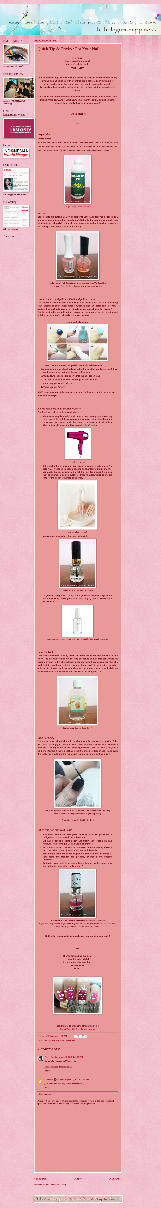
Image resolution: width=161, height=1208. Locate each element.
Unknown (48, 1079)
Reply (47, 1071)
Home (78, 1178)
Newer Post (40, 1178)
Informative (49, 1040)
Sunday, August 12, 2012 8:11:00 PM (73, 1079)
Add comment (44, 1094)
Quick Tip (70, 1040)
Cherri (47, 1057)
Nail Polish (60, 1040)
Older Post (115, 1178)
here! (85, 532)
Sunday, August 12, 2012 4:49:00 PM (67, 1057)
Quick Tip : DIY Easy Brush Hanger (77, 1029)
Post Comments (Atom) (56, 1185)
